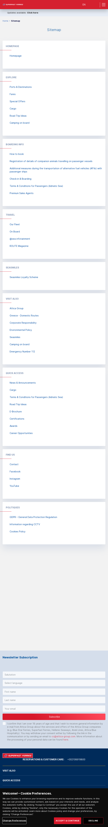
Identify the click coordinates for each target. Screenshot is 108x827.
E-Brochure (16, 411)
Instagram (15, 478)
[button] (54, 675)
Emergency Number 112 (22, 351)
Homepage (16, 55)
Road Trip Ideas (18, 115)
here (65, 739)
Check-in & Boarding (20, 178)
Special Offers (17, 101)
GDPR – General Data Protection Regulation (33, 517)
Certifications (17, 418)
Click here (32, 12)
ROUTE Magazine (19, 246)
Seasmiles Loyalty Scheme (24, 277)
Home (5, 21)
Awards (13, 426)
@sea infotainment (20, 238)
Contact (14, 464)
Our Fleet (15, 224)
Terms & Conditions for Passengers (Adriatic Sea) (36, 186)
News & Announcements (23, 382)
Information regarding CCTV (25, 524)
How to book (17, 154)
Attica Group (16, 308)
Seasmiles (15, 337)
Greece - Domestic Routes (24, 315)
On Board (15, 231)
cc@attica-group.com (63, 736)
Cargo (13, 108)
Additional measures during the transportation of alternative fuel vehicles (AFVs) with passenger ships (56, 170)
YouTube (14, 486)
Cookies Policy (17, 531)
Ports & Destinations (21, 87)
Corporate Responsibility (23, 322)
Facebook (15, 471)
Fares (13, 94)
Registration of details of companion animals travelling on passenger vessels (51, 161)
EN (84, 4)
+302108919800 (76, 759)
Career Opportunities (21, 433)
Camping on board (19, 122)
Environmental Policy (21, 330)
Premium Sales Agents (21, 193)
